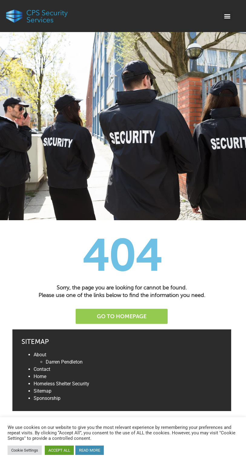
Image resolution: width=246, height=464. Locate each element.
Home (40, 376)
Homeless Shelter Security (61, 384)
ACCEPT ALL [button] (59, 450)
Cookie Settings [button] (24, 450)
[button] (227, 16)
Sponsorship (47, 398)
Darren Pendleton (64, 362)
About (40, 355)
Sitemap (42, 391)
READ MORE (89, 450)
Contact (42, 369)
